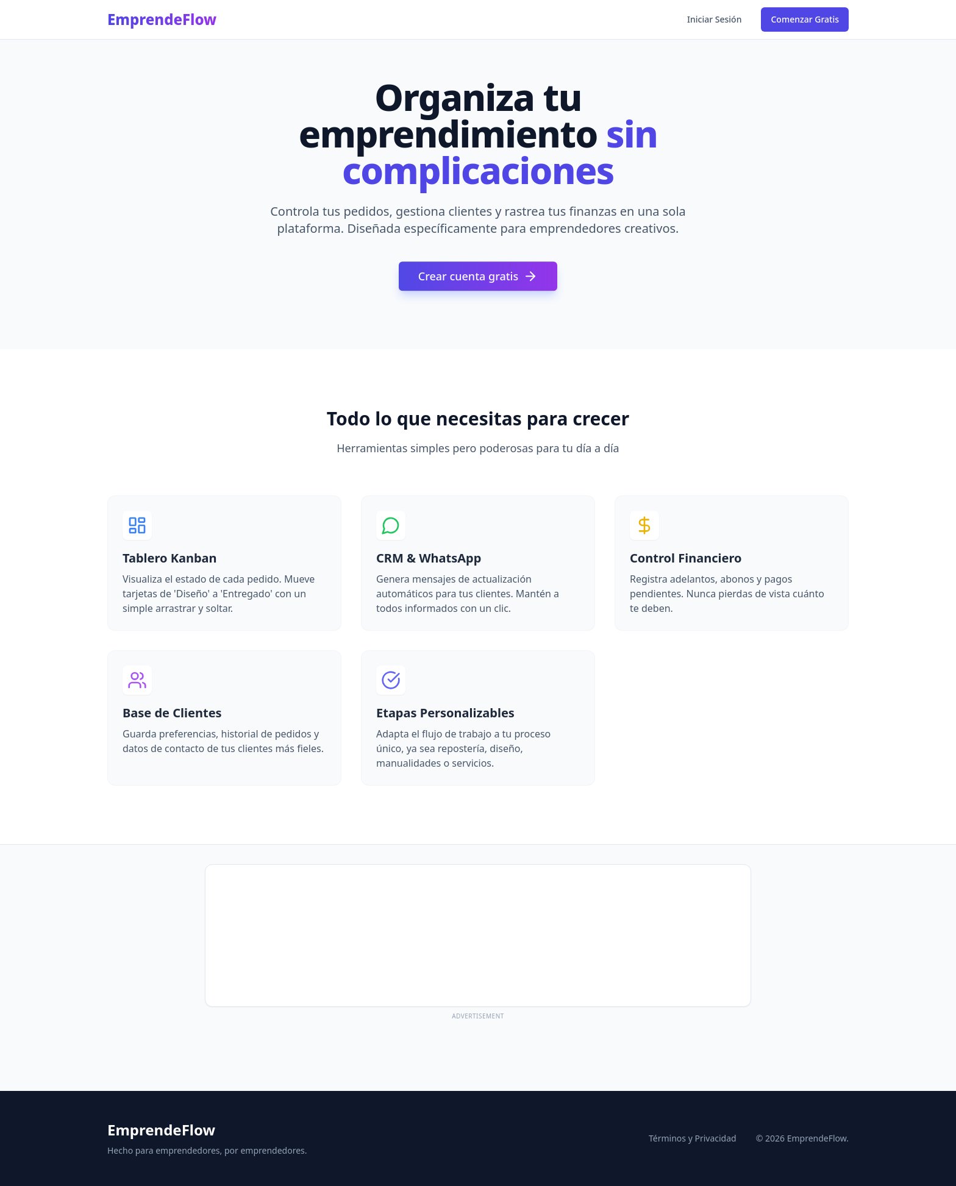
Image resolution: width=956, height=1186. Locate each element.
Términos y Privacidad (693, 1138)
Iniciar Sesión (714, 19)
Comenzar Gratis (805, 19)
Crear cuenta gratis (478, 278)
